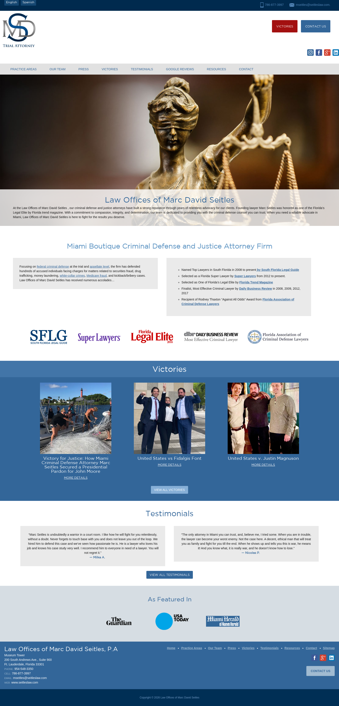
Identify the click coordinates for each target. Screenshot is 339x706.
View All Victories (169, 490)
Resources (216, 69)
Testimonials (142, 69)
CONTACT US (315, 26)
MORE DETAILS (76, 477)
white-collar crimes (72, 275)
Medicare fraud (96, 275)
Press (83, 69)
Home (171, 648)
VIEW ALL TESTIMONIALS (170, 575)
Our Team (58, 69)
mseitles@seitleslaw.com (30, 678)
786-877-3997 (274, 4)
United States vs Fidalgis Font (169, 458)
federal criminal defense (53, 266)
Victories (284, 26)
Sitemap (329, 648)
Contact (246, 69)
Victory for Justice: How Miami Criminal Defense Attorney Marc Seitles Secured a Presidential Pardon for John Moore (76, 465)
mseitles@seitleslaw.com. (313, 4)
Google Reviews (180, 69)
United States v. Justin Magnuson (263, 458)
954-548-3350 (23, 669)
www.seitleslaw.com (24, 682)
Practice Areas (23, 69)
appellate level (99, 266)
